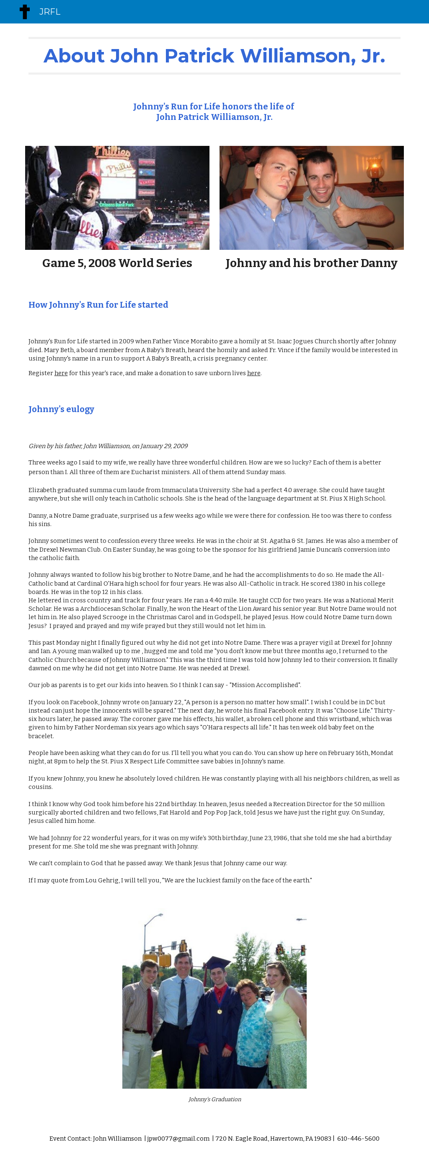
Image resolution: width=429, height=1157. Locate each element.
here (61, 373)
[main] (214, 56)
